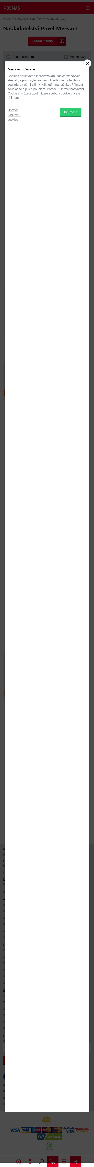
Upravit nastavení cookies (14, 608)
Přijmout (71, 605)
